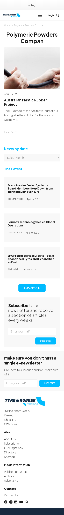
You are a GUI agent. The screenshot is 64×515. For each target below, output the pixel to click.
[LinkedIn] (15, 502)
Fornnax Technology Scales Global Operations (31, 223)
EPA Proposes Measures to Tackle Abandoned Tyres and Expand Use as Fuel (31, 259)
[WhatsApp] (26, 502)
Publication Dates (15, 471)
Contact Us (11, 495)
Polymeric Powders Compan (29, 25)
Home (7, 25)
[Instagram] (10, 502)
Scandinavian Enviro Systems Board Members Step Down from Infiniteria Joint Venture (30, 188)
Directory (10, 452)
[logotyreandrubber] (12, 15)
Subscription (12, 443)
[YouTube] (21, 502)
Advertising (11, 480)
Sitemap (9, 457)
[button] (40, 15)
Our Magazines (13, 448)
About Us (10, 439)
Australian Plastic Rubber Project (25, 102)
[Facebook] (5, 502)
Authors (9, 476)
